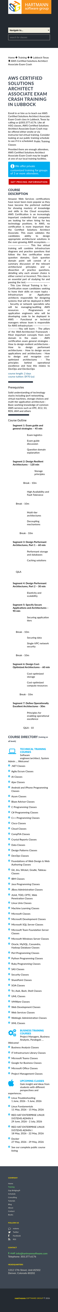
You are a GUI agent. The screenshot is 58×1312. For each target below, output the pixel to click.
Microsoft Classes (20, 913)
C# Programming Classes (24, 812)
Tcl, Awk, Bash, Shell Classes (26, 990)
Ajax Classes (18, 782)
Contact (11, 1211)
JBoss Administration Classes (27, 889)
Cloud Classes (18, 828)
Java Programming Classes (25, 884)
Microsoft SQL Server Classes (27, 924)
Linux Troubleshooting (23, 1097)
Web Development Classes (26, 1006)
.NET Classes (18, 765)
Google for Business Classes (26, 1062)
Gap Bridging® (14, 1190)
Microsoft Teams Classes (24, 1058)
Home (11, 57)
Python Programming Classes (27, 958)
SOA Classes (18, 985)
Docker (15, 1138)
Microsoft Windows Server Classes (30, 938)
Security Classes (20, 974)
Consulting (12, 1197)
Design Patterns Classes (24, 850)
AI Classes (16, 776)
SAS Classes (17, 969)
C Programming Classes (24, 806)
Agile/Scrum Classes (22, 771)
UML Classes (18, 996)
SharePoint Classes (21, 979)
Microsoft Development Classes (28, 919)
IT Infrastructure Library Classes (28, 1052)
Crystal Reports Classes (24, 839)
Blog (10, 1204)
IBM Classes (18, 878)
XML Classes (18, 1023)
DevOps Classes (20, 855)
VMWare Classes (20, 1001)
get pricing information (29, 181)
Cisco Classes (18, 823)
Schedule (12, 1194)
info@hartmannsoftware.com (32, 1253)
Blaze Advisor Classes (23, 801)
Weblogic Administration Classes (29, 1017)
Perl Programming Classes (25, 952)
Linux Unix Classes (21, 902)
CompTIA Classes (20, 834)
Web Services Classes (23, 1012)
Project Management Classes (27, 1073)
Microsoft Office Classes (24, 1068)
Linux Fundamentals (22, 1106)
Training (22, 57)
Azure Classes (18, 796)
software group (29, 1298)
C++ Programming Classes (25, 817)
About (10, 1208)
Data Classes (18, 844)
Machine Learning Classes (25, 908)
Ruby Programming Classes (26, 963)
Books (10, 1215)
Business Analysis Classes (25, 1047)
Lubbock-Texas (41, 57)
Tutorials (11, 1201)
